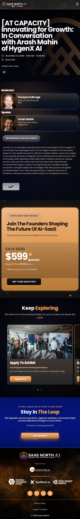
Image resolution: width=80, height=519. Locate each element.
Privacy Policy (40, 503)
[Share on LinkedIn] (4, 72)
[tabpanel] (40, 354)
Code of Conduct (40, 509)
